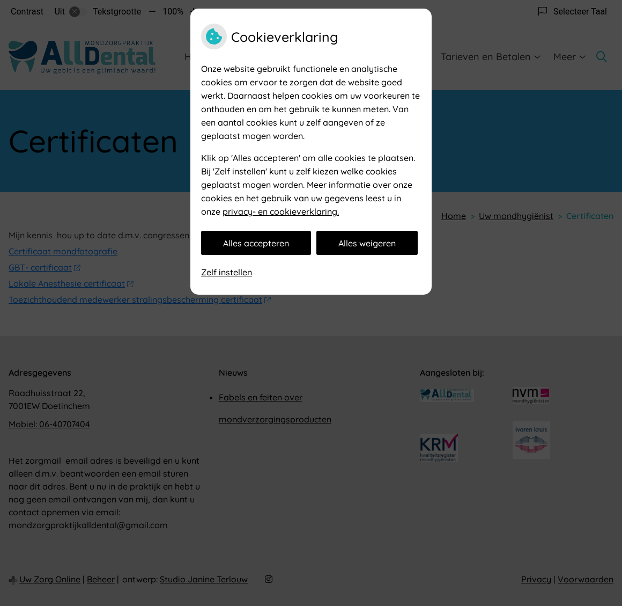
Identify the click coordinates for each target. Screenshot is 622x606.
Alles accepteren (256, 243)
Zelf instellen (226, 272)
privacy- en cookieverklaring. (281, 211)
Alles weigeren (367, 243)
